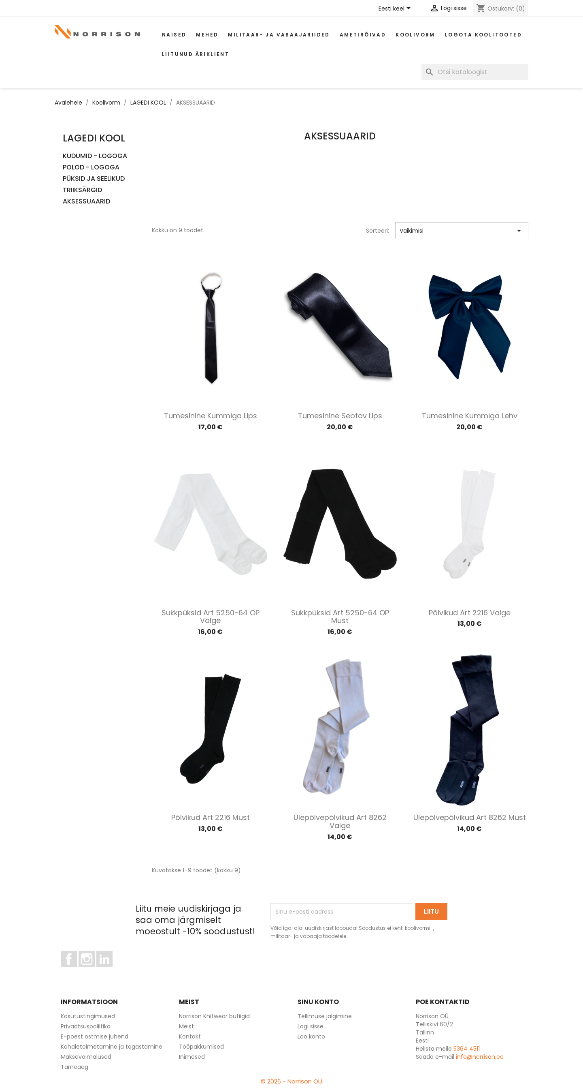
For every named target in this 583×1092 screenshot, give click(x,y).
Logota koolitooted (483, 34)
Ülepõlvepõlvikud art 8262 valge (340, 821)
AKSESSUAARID (86, 201)
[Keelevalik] (396, 9)
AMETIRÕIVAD (363, 34)
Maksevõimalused (86, 1057)
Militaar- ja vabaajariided (279, 34)
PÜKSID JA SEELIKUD (94, 179)
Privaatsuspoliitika (86, 1026)
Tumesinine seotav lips (340, 416)
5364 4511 (466, 1049)
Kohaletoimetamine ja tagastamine (111, 1047)
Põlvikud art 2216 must (210, 817)
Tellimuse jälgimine (325, 1016)
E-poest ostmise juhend (94, 1036)
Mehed (207, 34)
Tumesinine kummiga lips (210, 416)
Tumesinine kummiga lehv (469, 416)
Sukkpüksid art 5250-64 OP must (340, 617)
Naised (174, 34)
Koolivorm (415, 34)
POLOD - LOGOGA (91, 167)
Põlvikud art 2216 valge (470, 613)
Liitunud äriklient (195, 54)
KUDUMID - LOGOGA (95, 156)
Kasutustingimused (88, 1016)
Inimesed (192, 1057)
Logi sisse (310, 1026)
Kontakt (190, 1036)
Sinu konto (318, 1001)
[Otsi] (474, 72)
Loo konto (311, 1036)
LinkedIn (109, 970)
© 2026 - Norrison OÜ (291, 1081)
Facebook (77, 970)
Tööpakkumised (201, 1047)
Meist (186, 1026)
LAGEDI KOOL (94, 138)
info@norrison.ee (480, 1057)
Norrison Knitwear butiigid (214, 1016)
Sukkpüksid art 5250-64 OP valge (211, 617)
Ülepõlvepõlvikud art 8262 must (469, 817)
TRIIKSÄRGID (82, 190)
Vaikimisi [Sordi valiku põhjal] (462, 231)
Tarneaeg (74, 1067)
